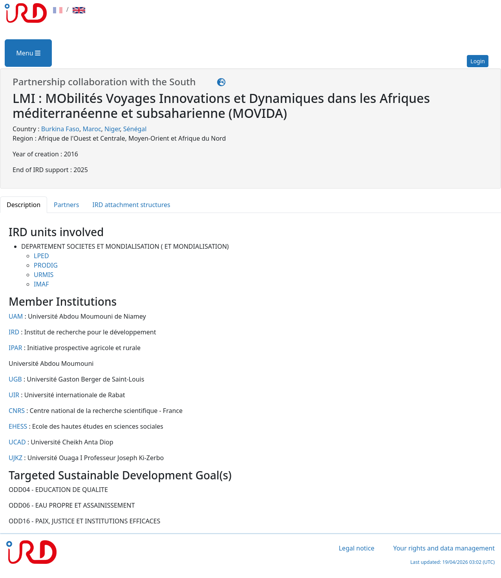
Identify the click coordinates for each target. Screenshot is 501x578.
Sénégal (135, 129)
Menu (28, 53)
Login (477, 61)
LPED (41, 255)
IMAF (41, 284)
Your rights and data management (444, 548)
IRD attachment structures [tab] (131, 204)
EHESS (19, 426)
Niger (112, 129)
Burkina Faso (60, 129)
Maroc (91, 129)
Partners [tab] (66, 204)
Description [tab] (23, 204)
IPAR (16, 347)
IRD (15, 332)
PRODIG (46, 265)
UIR (15, 395)
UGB (16, 379)
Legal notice (357, 548)
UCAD (18, 442)
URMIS (43, 274)
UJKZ (16, 457)
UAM (16, 316)
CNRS (17, 410)
